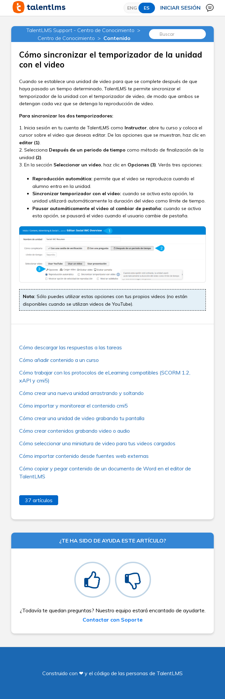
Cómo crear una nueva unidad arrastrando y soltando (81, 393)
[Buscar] (177, 34)
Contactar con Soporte (113, 619)
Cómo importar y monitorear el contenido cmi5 (73, 405)
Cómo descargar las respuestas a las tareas (70, 347)
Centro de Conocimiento (66, 38)
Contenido (117, 38)
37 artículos (39, 500)
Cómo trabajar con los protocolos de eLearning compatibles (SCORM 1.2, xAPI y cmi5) (104, 376)
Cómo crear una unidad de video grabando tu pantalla (81, 418)
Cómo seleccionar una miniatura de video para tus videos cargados (97, 443)
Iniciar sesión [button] (180, 7)
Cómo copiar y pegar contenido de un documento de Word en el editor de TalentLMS (105, 472)
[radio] (92, 580)
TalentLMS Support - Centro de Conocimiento (80, 30)
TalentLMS (170, 673)
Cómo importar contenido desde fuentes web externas (84, 456)
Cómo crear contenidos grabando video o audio (74, 430)
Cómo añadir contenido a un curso (59, 360)
